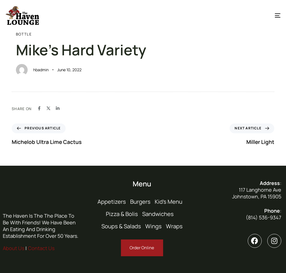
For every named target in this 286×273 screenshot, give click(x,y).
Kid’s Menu (168, 201)
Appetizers (111, 201)
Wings (153, 226)
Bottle (24, 34)
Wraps (174, 226)
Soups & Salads (121, 226)
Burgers (140, 201)
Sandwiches (158, 214)
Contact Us (41, 248)
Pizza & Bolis (122, 214)
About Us (13, 248)
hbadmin (41, 69)
